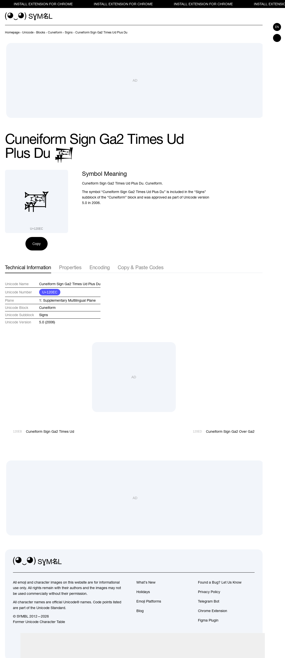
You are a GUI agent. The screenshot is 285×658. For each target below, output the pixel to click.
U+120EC (49, 292)
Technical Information (28, 267)
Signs (43, 315)
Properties (70, 267)
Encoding (100, 267)
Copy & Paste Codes (140, 267)
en (277, 27)
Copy (36, 244)
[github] (240, 561)
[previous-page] (12, 32)
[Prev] (251, 32)
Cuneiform (47, 308)
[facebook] (251, 561)
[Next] (260, 32)
